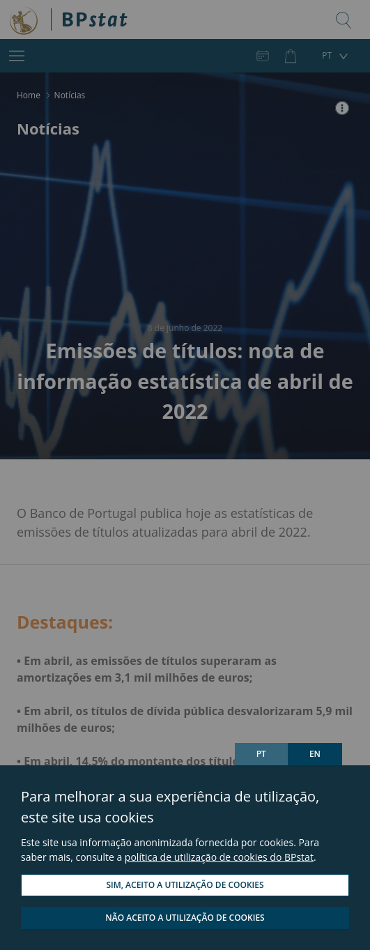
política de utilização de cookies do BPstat (219, 857)
